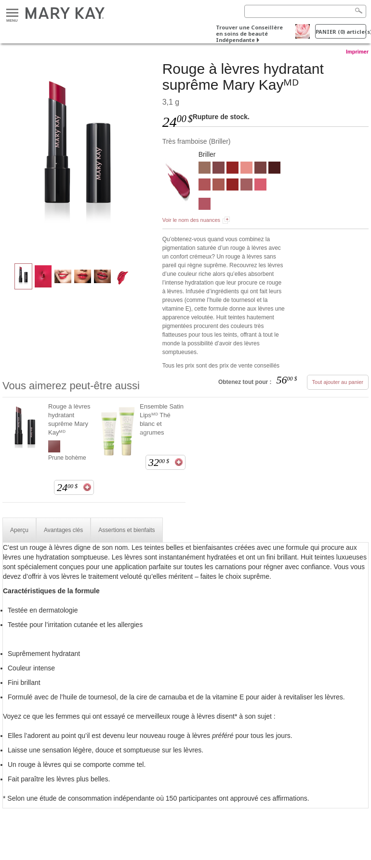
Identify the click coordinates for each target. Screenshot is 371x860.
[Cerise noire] (274, 169)
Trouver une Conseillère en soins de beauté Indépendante (249, 33)
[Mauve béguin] (205, 185)
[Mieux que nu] (205, 169)
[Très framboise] (79, 157)
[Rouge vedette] (232, 169)
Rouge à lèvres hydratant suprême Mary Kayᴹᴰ (69, 419)
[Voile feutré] (218, 185)
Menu (12, 13)
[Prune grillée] (260, 169)
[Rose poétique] (205, 205)
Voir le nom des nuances (191, 220)
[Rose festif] (260, 185)
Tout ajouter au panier (337, 382)
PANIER (341, 31)
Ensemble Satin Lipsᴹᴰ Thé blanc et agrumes (162, 419)
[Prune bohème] (218, 169)
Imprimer (357, 52)
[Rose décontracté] (246, 185)
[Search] (305, 11)
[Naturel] (246, 169)
